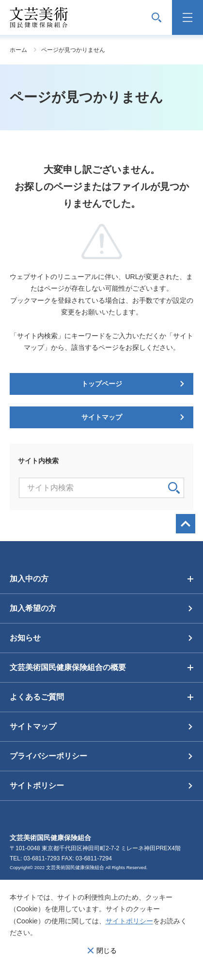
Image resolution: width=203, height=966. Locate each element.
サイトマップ (101, 417)
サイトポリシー (129, 921)
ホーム (18, 50)
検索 (174, 488)
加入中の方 (29, 579)
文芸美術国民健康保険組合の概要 (68, 667)
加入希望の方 (33, 608)
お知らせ (25, 638)
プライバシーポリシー (48, 756)
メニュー (187, 17)
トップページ (101, 384)
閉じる (106, 950)
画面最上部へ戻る (185, 523)
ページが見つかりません (73, 50)
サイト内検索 (156, 17)
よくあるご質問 (37, 697)
